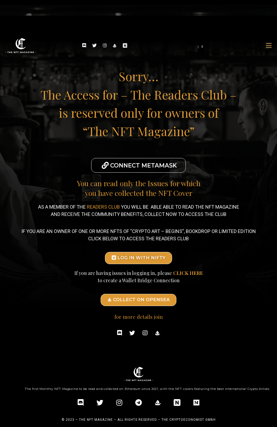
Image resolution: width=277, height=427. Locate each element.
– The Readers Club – (179, 94)
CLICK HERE (188, 271)
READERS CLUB (103, 205)
